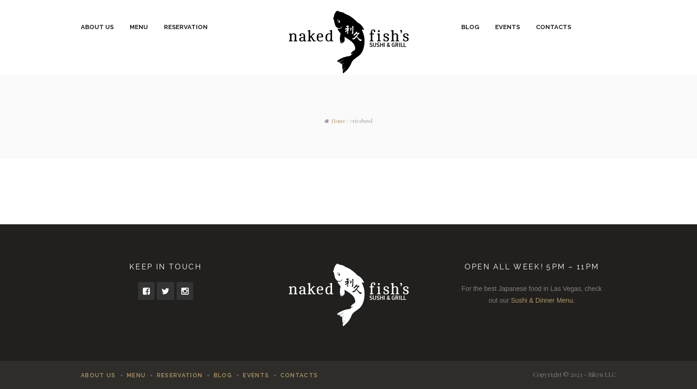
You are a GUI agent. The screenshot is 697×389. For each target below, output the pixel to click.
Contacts (553, 27)
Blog (470, 27)
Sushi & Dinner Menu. (543, 300)
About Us (97, 27)
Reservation (186, 27)
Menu (139, 27)
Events (507, 27)
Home (338, 120)
